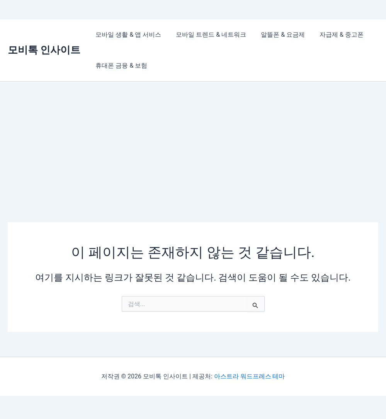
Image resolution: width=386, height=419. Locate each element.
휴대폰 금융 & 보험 (120, 65)
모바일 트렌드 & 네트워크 (207, 34)
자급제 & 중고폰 (333, 34)
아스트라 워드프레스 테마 (249, 376)
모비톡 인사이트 (44, 50)
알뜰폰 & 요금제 (277, 34)
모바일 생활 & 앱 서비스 (127, 34)
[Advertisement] (193, 139)
